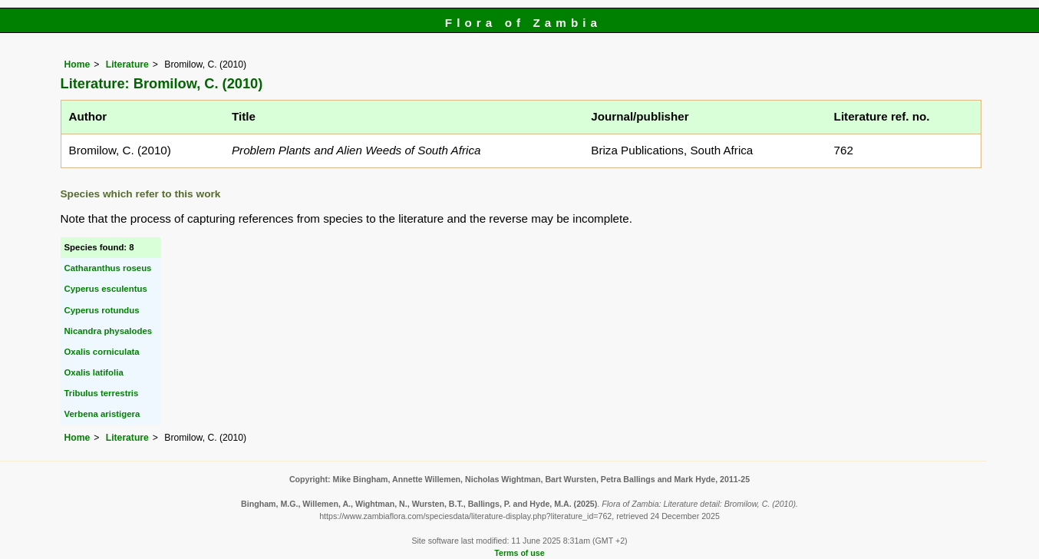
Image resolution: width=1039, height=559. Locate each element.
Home (77, 64)
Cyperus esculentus (105, 288)
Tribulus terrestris (101, 393)
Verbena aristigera (102, 413)
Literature (127, 64)
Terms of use (519, 552)
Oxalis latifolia (94, 372)
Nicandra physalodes (108, 331)
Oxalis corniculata (102, 351)
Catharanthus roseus (108, 268)
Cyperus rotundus (102, 310)
